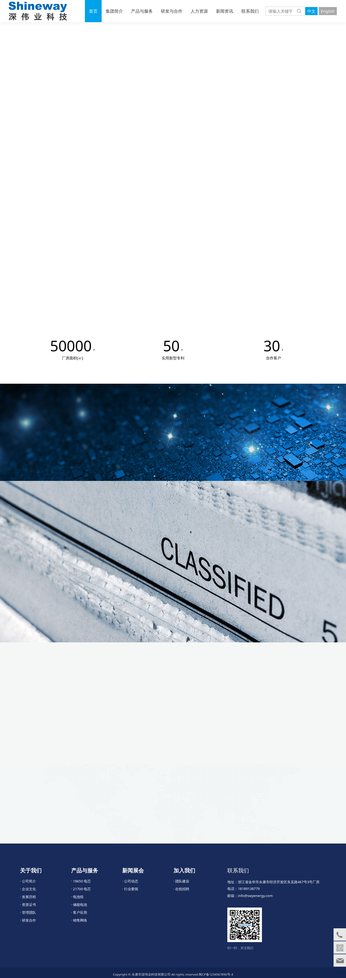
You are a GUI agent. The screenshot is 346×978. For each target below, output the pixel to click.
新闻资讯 (224, 11)
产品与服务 (142, 11)
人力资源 (199, 11)
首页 (93, 11)
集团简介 (114, 11)
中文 (311, 11)
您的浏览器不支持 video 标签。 (173, 108)
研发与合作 (171, 11)
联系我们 (250, 11)
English (328, 11)
